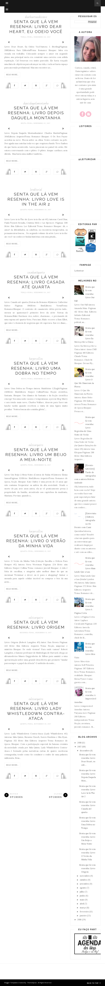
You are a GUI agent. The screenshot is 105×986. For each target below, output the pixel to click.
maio (82, 899)
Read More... (12, 74)
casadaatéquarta (36, 272)
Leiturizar (79, 270)
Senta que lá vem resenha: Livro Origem (87, 868)
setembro (84, 884)
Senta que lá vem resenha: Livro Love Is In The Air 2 (36, 199)
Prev (9, 42)
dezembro (85, 750)
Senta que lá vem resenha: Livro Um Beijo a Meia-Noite (36, 454)
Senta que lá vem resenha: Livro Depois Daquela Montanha (36, 113)
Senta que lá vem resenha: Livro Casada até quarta (36, 282)
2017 (79, 746)
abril (82, 903)
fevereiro (84, 911)
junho (82, 895)
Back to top (94, 983)
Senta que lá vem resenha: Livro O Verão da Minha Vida (36, 541)
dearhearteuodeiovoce (36, 17)
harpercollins (36, 359)
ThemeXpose (32, 983)
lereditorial (36, 190)
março (83, 907)
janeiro (83, 915)
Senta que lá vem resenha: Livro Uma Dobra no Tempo (36, 368)
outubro (83, 880)
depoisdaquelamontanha (35, 103)
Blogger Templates (11, 983)
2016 (79, 919)
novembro (85, 876)
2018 (79, 742)
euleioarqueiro (36, 445)
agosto (83, 887)
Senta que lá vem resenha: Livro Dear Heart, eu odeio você (36, 26)
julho (82, 891)
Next (63, 42)
